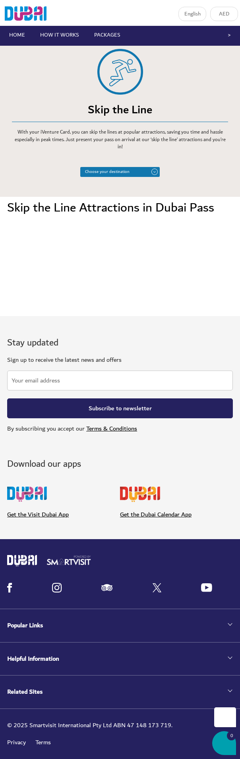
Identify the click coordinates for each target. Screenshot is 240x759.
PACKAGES (107, 35)
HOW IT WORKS (59, 35)
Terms (43, 742)
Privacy (16, 742)
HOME (17, 35)
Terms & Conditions (111, 428)
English (192, 14)
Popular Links (25, 625)
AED (224, 14)
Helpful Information (33, 659)
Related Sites (25, 692)
